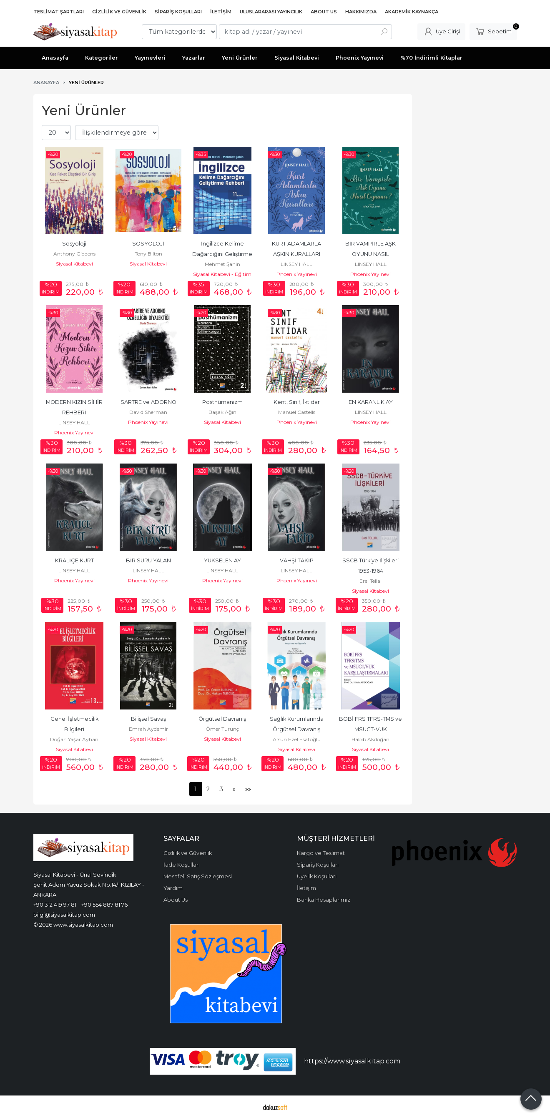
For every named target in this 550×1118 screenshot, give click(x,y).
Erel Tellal (370, 581)
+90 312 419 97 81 (54, 904)
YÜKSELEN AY (222, 560)
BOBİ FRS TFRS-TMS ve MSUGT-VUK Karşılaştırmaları (371, 729)
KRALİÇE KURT (74, 560)
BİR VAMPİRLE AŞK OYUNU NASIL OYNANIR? (371, 254)
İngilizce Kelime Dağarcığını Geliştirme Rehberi (223, 254)
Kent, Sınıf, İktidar (297, 402)
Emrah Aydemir (148, 729)
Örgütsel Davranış (222, 719)
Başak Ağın (222, 412)
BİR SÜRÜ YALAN (148, 560)
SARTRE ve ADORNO (148, 402)
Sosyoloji (74, 244)
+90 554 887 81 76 (104, 904)
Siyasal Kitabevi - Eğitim (222, 274)
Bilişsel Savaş (148, 719)
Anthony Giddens (74, 254)
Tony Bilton (148, 254)
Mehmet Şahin (222, 264)
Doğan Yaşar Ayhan (74, 739)
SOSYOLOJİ (148, 244)
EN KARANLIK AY (371, 402)
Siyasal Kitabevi (74, 264)
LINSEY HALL (296, 264)
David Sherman (148, 412)
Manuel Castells (296, 412)
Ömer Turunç (222, 729)
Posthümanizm (222, 402)
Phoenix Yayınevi (296, 274)
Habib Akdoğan (370, 739)
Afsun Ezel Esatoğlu (297, 739)
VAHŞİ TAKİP (297, 560)
